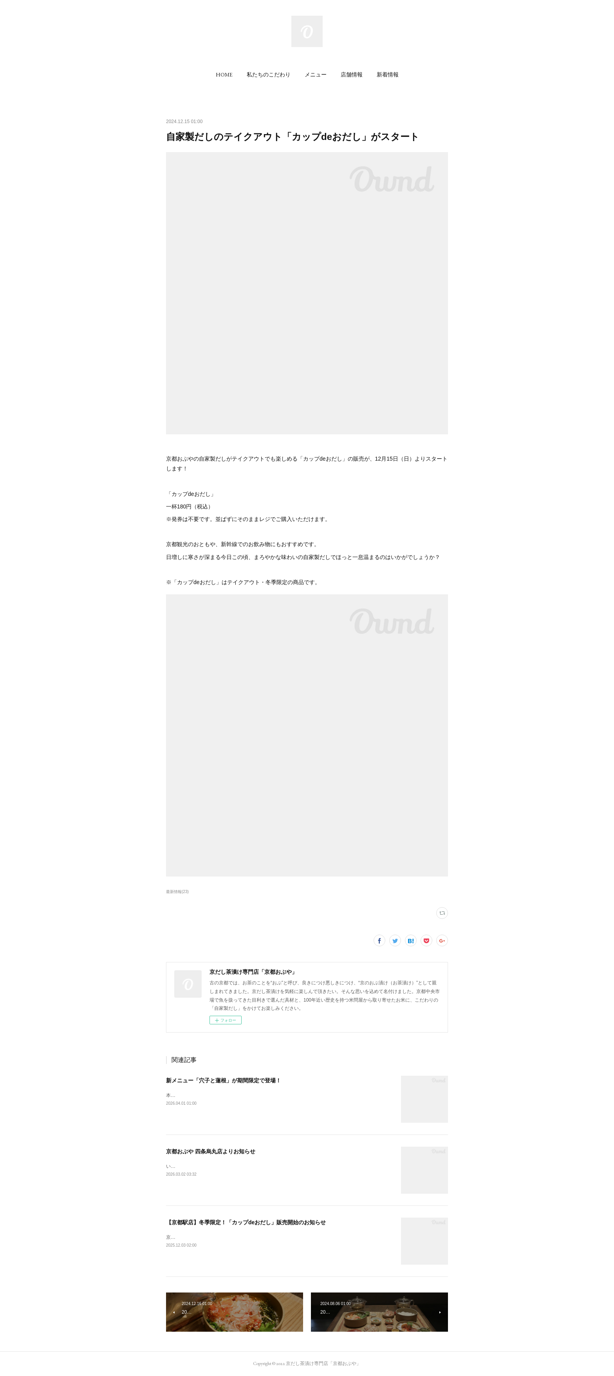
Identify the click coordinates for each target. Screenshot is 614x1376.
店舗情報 (352, 74)
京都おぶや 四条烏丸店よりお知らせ (210, 1151)
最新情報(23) (177, 891)
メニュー (316, 74)
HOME (224, 74)
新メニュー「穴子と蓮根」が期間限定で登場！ (223, 1080)
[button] (224, 74)
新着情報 (388, 74)
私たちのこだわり (269, 74)
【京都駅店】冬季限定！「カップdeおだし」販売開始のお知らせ (246, 1222)
